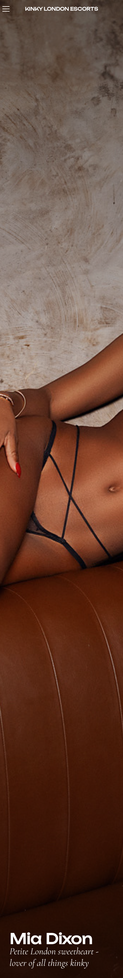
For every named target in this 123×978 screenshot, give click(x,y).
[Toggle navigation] (6, 9)
